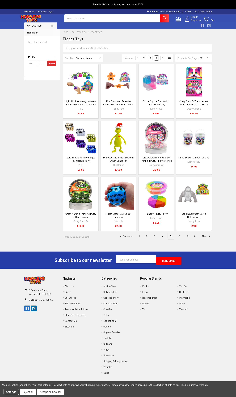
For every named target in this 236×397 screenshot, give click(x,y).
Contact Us (71, 322)
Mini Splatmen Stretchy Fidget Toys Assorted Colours (118, 106)
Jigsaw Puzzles (111, 333)
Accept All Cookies (51, 392)
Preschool (108, 356)
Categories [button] (34, 28)
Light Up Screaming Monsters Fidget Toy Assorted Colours (81, 106)
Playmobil (184, 299)
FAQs (67, 293)
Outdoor (107, 345)
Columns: (129, 60)
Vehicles (107, 368)
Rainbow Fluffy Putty (156, 216)
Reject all (28, 392)
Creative (107, 310)
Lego (145, 293)
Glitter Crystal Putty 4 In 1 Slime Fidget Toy (156, 106)
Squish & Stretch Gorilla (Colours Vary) (193, 218)
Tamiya (183, 287)
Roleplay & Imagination (115, 362)
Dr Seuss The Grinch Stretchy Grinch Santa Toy (118, 162)
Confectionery (110, 299)
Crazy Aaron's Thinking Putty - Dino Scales (80, 218)
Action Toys (109, 287)
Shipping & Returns (75, 316)
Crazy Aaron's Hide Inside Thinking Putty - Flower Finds (156, 162)
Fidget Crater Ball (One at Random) (118, 218)
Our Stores (70, 299)
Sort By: (69, 60)
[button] (42, 60)
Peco (182, 304)
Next (206, 239)
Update (51, 66)
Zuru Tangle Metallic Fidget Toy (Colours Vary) (81, 162)
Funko (145, 287)
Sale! (106, 374)
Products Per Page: (187, 60)
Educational (109, 322)
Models (107, 339)
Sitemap (69, 327)
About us (69, 287)
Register (192, 21)
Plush (106, 350)
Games (107, 327)
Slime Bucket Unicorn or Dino (193, 160)
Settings (11, 392)
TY (143, 310)
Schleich (183, 293)
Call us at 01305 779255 (41, 301)
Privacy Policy (72, 304)
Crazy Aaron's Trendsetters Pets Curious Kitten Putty (193, 106)
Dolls (106, 316)
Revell (145, 304)
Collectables (109, 293)
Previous (125, 239)
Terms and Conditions (76, 310)
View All (183, 310)
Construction (110, 304)
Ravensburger (149, 299)
